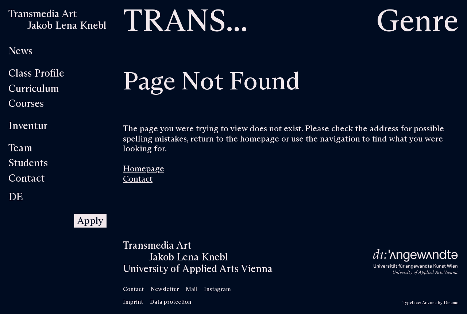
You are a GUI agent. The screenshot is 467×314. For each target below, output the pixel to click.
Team (20, 148)
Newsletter (165, 289)
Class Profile (36, 74)
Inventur (27, 126)
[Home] (57, 20)
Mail (191, 289)
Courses (26, 104)
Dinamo (451, 303)
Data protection (170, 302)
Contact (26, 179)
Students (28, 163)
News (20, 51)
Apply (90, 221)
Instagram (217, 289)
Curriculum (33, 89)
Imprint (133, 302)
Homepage (143, 169)
